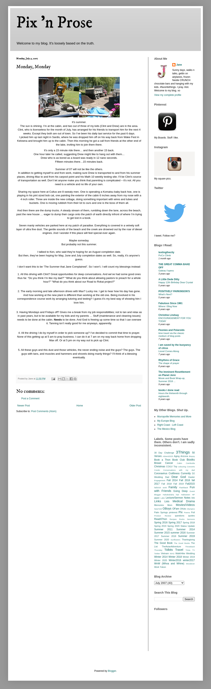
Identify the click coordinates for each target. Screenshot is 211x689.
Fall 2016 (184, 480)
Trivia (187, 550)
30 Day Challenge (164, 452)
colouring (182, 466)
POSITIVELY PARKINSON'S (174, 291)
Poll (193, 512)
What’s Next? (165, 294)
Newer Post (23, 405)
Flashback (183, 487)
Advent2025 (168, 456)
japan (156, 498)
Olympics (191, 509)
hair (177, 495)
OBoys (167, 508)
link (193, 498)
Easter (191, 477)
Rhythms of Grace (168, 360)
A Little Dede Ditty (168, 279)
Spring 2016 (161, 522)
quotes (191, 515)
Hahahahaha (168, 495)
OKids (183, 509)
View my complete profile (167, 95)
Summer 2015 (162, 532)
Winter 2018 (175, 556)
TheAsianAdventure (171, 546)
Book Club (178, 459)
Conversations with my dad (179, 470)
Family (173, 487)
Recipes (173, 519)
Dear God (178, 476)
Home (79, 405)
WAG (172, 553)
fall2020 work (160, 487)
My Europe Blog (165, 420)
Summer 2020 (161, 539)
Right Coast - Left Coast (170, 424)
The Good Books (182, 543)
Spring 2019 (160, 526)
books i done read (168, 390)
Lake (162, 498)
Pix (181, 512)
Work (156, 567)
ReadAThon (160, 519)
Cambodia (190, 463)
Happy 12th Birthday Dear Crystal (175, 282)
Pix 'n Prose (54, 23)
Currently (186, 473)
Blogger (112, 671)
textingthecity (166, 252)
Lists (166, 501)
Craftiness (174, 473)
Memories (159, 505)
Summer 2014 (185, 529)
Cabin (179, 463)
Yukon (163, 567)
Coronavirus (160, 473)
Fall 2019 (178, 484)
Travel (179, 549)
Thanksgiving (188, 539)
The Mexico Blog (166, 429)
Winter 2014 (161, 556)
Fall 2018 (166, 484)
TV (193, 550)
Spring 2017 (175, 522)
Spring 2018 (189, 522)
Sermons (191, 519)
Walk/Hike (180, 553)
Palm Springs (161, 512)
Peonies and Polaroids (171, 330)
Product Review (162, 516)
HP (193, 495)
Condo (157, 470)
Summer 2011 (163, 529)
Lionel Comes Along (168, 351)
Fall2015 (190, 483)
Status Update (188, 526)
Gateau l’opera (166, 270)
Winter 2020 (160, 560)
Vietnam (165, 553)
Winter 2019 (189, 557)
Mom (169, 505)
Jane (179, 64)
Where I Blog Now (167, 306)
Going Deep (180, 491)
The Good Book (163, 543)
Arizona (184, 456)
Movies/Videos (185, 504)
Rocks (182, 519)
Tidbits (168, 549)
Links (157, 501)
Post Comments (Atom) (43, 411)
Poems (187, 512)
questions (179, 515)
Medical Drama (184, 501)
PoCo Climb (164, 255)
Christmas (159, 466)
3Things (183, 452)
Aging (177, 456)
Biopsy (192, 456)
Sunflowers (175, 540)
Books (191, 459)
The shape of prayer (168, 363)
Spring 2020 (173, 526)
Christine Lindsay (168, 315)
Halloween (185, 495)
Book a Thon (162, 459)
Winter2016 (175, 560)
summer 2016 (178, 532)
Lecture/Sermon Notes (178, 497)
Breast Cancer (163, 463)
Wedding (190, 553)
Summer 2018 (168, 536)
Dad (167, 477)
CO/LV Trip (171, 466)
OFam (175, 508)
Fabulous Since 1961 (170, 303)
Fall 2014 (172, 480)
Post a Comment (30, 398)
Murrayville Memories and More (174, 416)
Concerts (191, 466)
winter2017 (189, 560)
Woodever (190, 564)
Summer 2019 (186, 536)
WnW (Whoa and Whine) (169, 563)
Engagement (159, 480)
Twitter (157, 553)
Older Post (135, 405)
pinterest (173, 512)
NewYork (158, 509)
